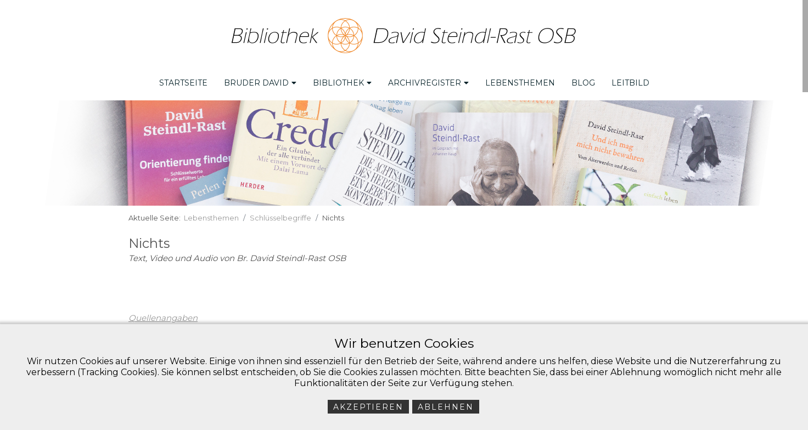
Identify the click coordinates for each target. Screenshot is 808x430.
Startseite (183, 83)
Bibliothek (342, 83)
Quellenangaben (163, 318)
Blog (583, 83)
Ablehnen (446, 407)
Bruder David (260, 83)
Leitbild (630, 83)
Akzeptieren (368, 407)
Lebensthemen (520, 83)
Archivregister (428, 83)
